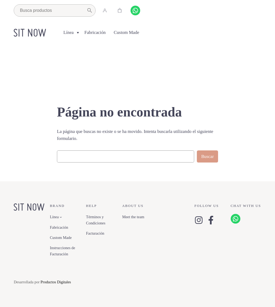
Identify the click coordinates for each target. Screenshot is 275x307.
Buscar (207, 156)
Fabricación (95, 32)
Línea (68, 32)
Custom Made (126, 32)
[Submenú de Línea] (61, 217)
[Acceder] (105, 10)
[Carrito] (119, 10)
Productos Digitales (56, 282)
